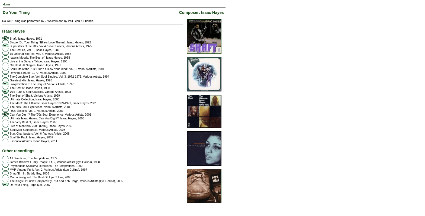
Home (6, 4)
